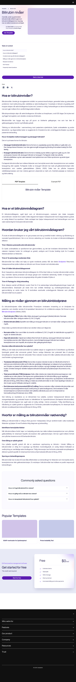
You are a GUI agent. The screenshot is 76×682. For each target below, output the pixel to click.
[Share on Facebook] (7, 104)
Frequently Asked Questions (10, 84)
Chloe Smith (10, 26)
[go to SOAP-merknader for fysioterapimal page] (19, 613)
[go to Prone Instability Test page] (56, 613)
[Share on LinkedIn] (3, 104)
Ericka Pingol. (17, 28)
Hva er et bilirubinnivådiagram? (10, 70)
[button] (73, 2)
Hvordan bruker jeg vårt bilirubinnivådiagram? (14, 73)
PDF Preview (6, 81)
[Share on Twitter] (12, 105)
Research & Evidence (8, 79)
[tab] (20, 199)
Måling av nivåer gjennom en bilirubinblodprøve (14, 76)
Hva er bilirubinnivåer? (8, 67)
